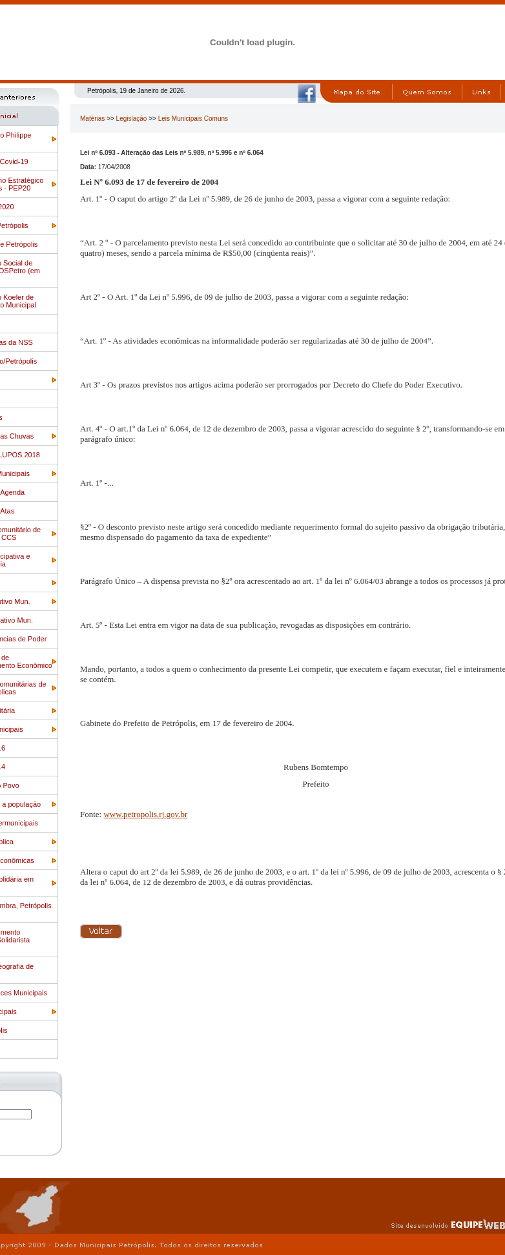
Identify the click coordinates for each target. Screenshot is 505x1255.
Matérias (92, 118)
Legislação (131, 118)
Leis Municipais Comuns (193, 118)
